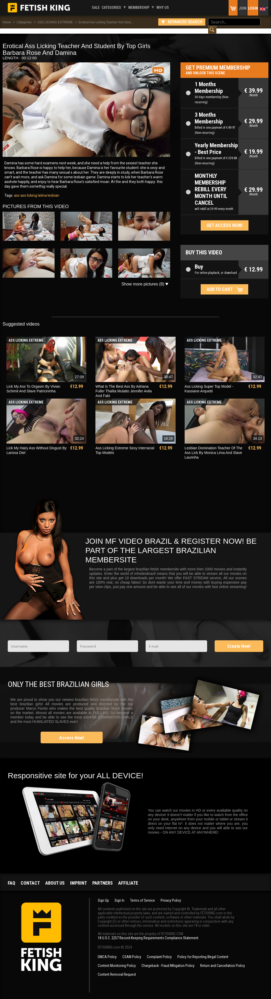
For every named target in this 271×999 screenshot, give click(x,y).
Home (7, 22)
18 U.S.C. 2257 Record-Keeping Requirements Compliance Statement (148, 933)
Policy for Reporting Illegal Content (202, 952)
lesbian (53, 190)
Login (253, 8)
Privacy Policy (171, 895)
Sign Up (103, 895)
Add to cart (220, 284)
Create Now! (239, 641)
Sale (96, 7)
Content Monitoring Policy (117, 960)
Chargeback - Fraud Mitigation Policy (167, 960)
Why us (162, 7)
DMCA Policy (107, 952)
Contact (30, 877)
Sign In (119, 895)
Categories (111, 7)
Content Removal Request (117, 969)
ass (17, 190)
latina (42, 190)
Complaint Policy (159, 952)
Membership (138, 7)
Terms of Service (142, 895)
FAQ (11, 877)
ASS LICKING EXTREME (55, 22)
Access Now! (71, 732)
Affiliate (128, 877)
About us (55, 877)
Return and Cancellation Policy (222, 960)
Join (242, 8)
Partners (102, 877)
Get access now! (225, 220)
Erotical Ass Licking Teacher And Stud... (106, 22)
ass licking (28, 190)
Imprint (78, 877)
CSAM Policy (131, 952)
